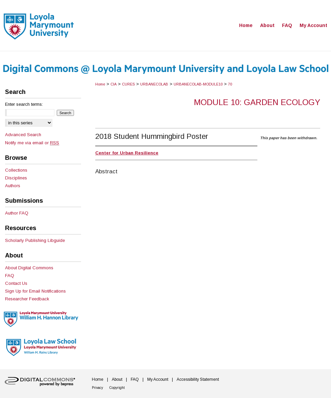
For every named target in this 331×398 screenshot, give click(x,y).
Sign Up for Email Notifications (35, 291)
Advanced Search (23, 134)
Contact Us (16, 283)
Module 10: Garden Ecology (257, 102)
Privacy (97, 388)
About (117, 379)
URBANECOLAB (154, 84)
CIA (113, 84)
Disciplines (16, 177)
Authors (12, 185)
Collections (16, 170)
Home (100, 84)
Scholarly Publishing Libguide (35, 240)
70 (230, 84)
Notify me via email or (32, 142)
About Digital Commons (29, 267)
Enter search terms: (24, 104)
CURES (128, 84)
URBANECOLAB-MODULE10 (198, 84)
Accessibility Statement (198, 379)
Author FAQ (16, 213)
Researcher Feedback (27, 298)
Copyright (117, 388)
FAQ (9, 275)
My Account (157, 379)
